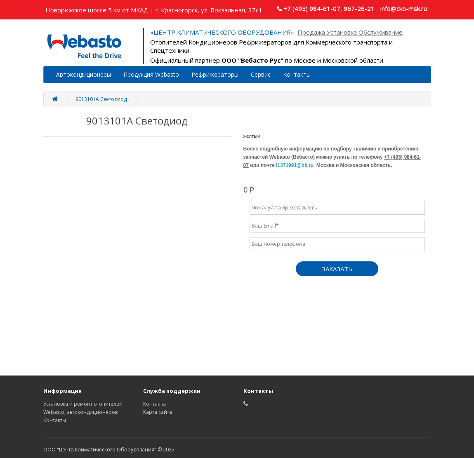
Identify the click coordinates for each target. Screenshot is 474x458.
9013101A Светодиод (101, 99)
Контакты (297, 74)
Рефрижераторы (214, 74)
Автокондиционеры (83, 74)
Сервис (261, 74)
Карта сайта (157, 412)
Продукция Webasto (151, 74)
